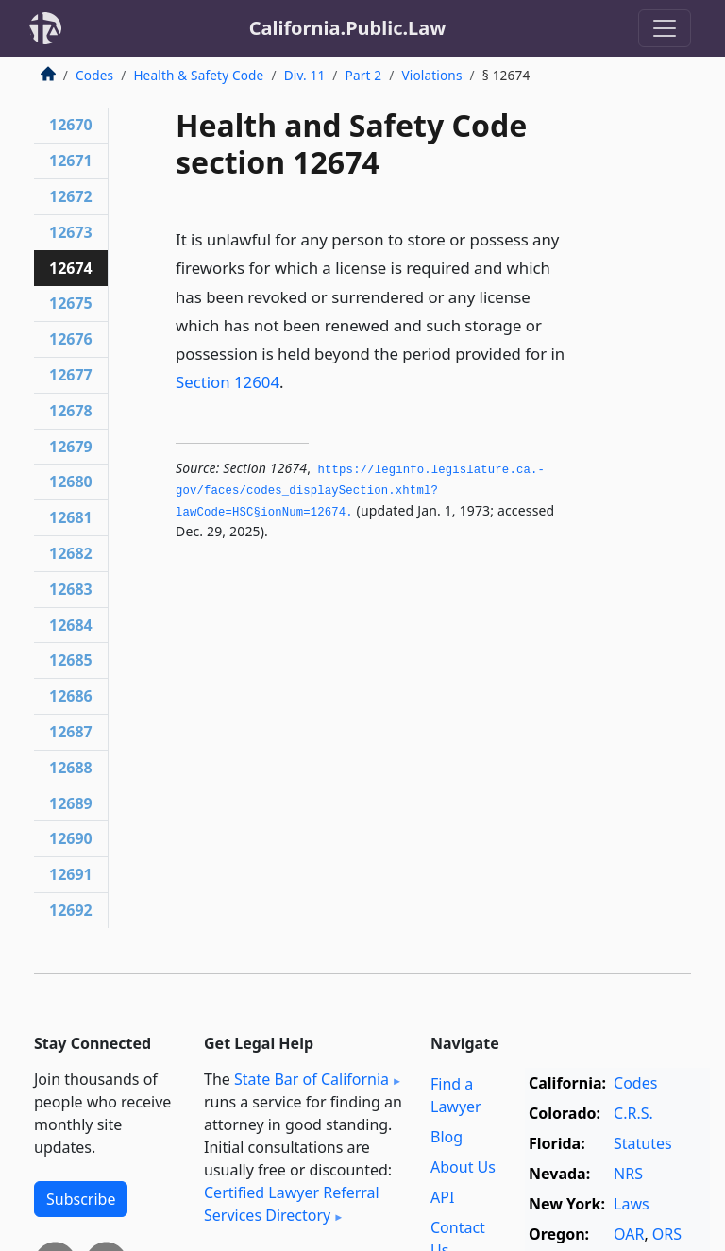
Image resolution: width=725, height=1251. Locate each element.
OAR (629, 1234)
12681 (71, 517)
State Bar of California (311, 1079)
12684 (71, 625)
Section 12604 (227, 382)
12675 (71, 303)
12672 (71, 196)
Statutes (643, 1143)
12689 (71, 803)
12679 (71, 446)
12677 (71, 374)
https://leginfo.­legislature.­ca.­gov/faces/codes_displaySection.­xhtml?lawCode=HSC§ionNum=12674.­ (360, 491)
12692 (71, 910)
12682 (71, 553)
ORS (667, 1234)
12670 (71, 124)
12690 (71, 838)
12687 (71, 731)
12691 (71, 874)
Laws (631, 1203)
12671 (71, 160)
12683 (71, 589)
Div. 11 (305, 75)
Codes (94, 75)
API (442, 1197)
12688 (71, 767)
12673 (71, 232)
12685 (71, 660)
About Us (463, 1167)
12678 (71, 410)
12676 (71, 339)
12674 (71, 268)
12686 (71, 695)
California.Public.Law (348, 28)
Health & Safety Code (198, 75)
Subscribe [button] (80, 1199)
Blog (446, 1136)
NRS (628, 1173)
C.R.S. (633, 1113)
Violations (431, 75)
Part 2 (364, 75)
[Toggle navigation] (664, 28)
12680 (71, 481)
